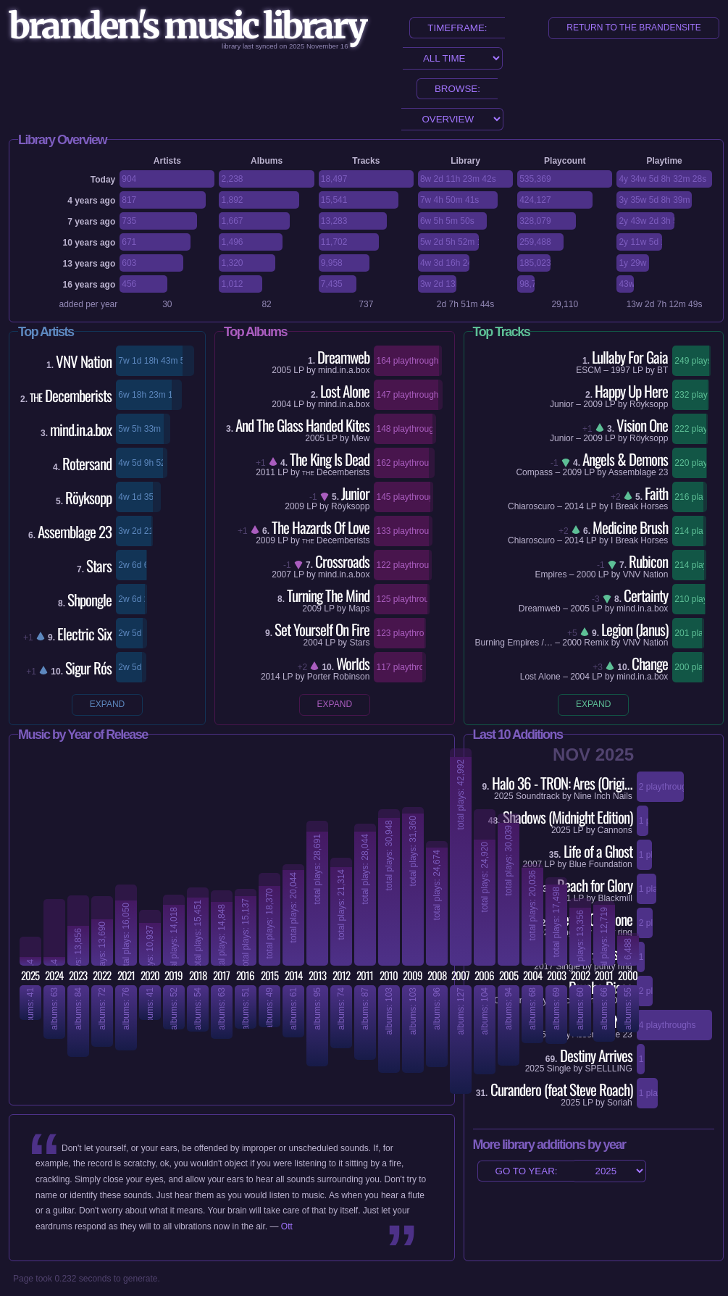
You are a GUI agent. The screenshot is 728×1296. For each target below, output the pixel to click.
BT (662, 370)
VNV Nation (646, 574)
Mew (360, 438)
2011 (265, 472)
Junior (562, 404)
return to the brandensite (633, 27)
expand (107, 704)
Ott (287, 1226)
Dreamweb (540, 608)
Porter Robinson (338, 677)
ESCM (588, 370)
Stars (359, 642)
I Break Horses (639, 506)
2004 (281, 404)
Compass (534, 472)
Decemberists (335, 472)
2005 (281, 370)
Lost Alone (540, 677)
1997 (620, 370)
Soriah (619, 1103)
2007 (281, 574)
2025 (570, 1103)
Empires (550, 574)
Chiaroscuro (531, 506)
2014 (270, 677)
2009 (294, 506)
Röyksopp (350, 506)
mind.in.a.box (343, 370)
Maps (358, 608)
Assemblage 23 (638, 472)
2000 (586, 574)
